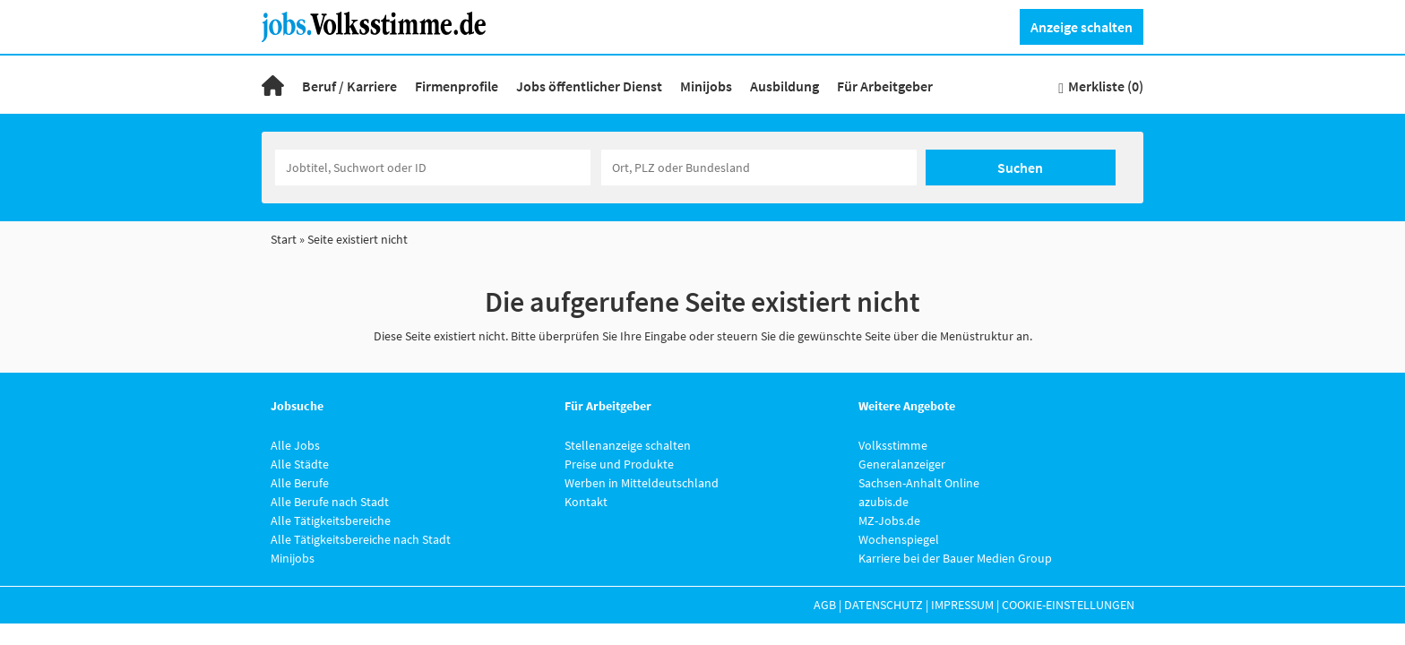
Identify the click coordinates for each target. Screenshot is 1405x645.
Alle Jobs (295, 445)
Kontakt (586, 502)
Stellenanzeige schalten (628, 445)
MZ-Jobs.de (889, 520)
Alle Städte (300, 464)
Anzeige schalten (1081, 27)
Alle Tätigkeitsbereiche (331, 520)
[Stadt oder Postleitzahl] (759, 167)
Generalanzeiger (901, 464)
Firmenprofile (456, 86)
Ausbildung (784, 86)
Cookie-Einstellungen (1068, 605)
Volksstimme (892, 445)
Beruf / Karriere (349, 86)
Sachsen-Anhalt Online (918, 483)
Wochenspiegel (898, 539)
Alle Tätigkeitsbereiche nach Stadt (361, 539)
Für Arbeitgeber (885, 86)
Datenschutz (883, 605)
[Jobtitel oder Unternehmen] (432, 167)
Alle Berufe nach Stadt (330, 502)
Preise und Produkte (619, 464)
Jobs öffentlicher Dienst (589, 86)
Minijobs (706, 86)
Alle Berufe (300, 483)
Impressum (962, 605)
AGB (825, 605)
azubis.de (883, 502)
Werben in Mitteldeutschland (642, 483)
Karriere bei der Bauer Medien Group (955, 558)
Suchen (1020, 167)
